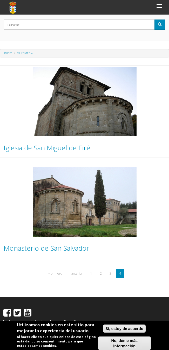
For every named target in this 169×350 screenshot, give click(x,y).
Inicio (8, 53)
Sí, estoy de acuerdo (124, 330)
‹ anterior (76, 273)
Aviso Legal (41, 321)
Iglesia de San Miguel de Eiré (47, 147)
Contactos (11, 321)
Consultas (72, 321)
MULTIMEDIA (25, 53)
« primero (55, 273)
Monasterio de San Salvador (46, 248)
